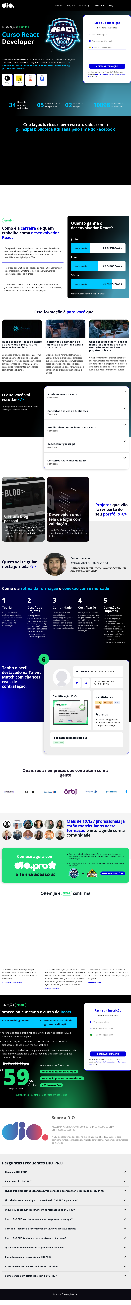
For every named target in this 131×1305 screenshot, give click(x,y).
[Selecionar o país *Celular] (90, 47)
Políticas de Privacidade (104, 74)
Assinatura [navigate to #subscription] (100, 5)
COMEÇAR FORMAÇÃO (107, 66)
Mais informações (65, 1294)
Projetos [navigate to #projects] (71, 5)
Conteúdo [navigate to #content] (58, 5)
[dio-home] (8, 5)
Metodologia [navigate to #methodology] (85, 5)
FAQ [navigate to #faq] (111, 5)
